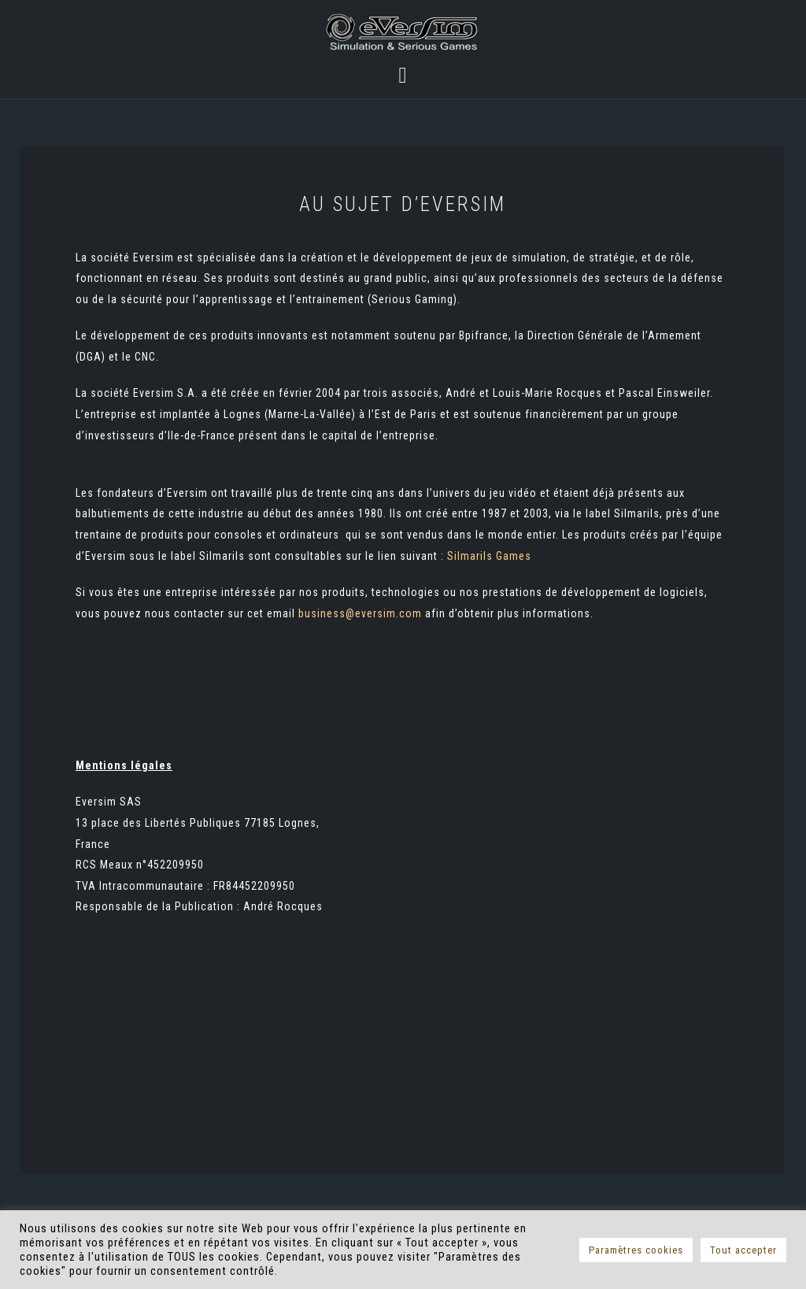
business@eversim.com (360, 613)
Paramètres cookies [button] (636, 1250)
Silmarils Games (489, 556)
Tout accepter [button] (743, 1250)
